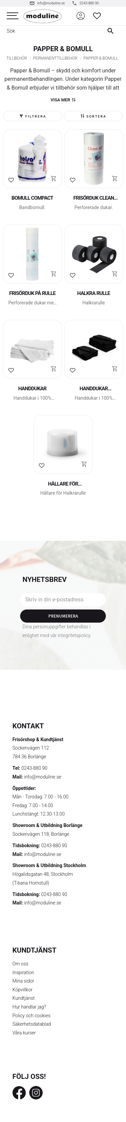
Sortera (96, 116)
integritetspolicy (74, 635)
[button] (12, 16)
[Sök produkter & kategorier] (49, 31)
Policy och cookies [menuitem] (31, 1015)
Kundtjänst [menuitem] (23, 998)
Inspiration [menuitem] (23, 972)
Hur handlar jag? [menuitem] (29, 1007)
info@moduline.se (42, 777)
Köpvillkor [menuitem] (22, 989)
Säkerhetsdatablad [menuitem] (31, 1024)
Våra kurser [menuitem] (24, 1032)
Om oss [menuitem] (20, 963)
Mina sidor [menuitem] (23, 981)
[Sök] (112, 31)
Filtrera (35, 116)
